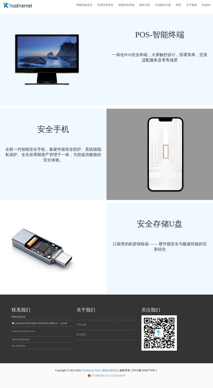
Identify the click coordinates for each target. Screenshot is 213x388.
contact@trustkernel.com (23, 331)
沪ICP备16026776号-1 (144, 370)
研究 (178, 4)
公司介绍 (81, 324)
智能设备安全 (84, 4)
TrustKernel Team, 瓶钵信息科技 (100, 370)
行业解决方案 (163, 4)
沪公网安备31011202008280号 (106, 375)
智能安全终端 (126, 4)
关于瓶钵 (191, 4)
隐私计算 (144, 4)
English (206, 4)
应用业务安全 (105, 4)
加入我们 (81, 334)
